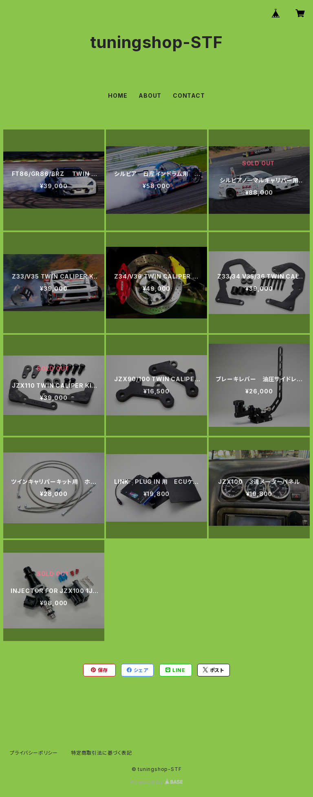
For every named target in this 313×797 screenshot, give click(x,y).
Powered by (156, 782)
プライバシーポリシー (34, 753)
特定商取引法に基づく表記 (101, 753)
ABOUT (150, 95)
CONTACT (189, 95)
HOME (117, 95)
